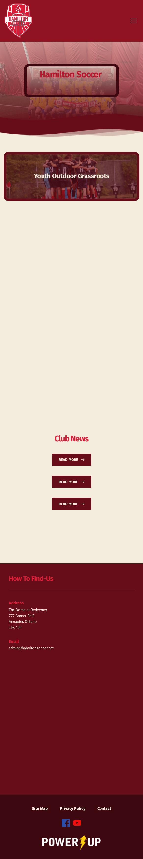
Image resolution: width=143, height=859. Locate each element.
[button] (133, 20)
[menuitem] (40, 809)
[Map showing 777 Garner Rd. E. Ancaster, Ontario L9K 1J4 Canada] (71, 722)
